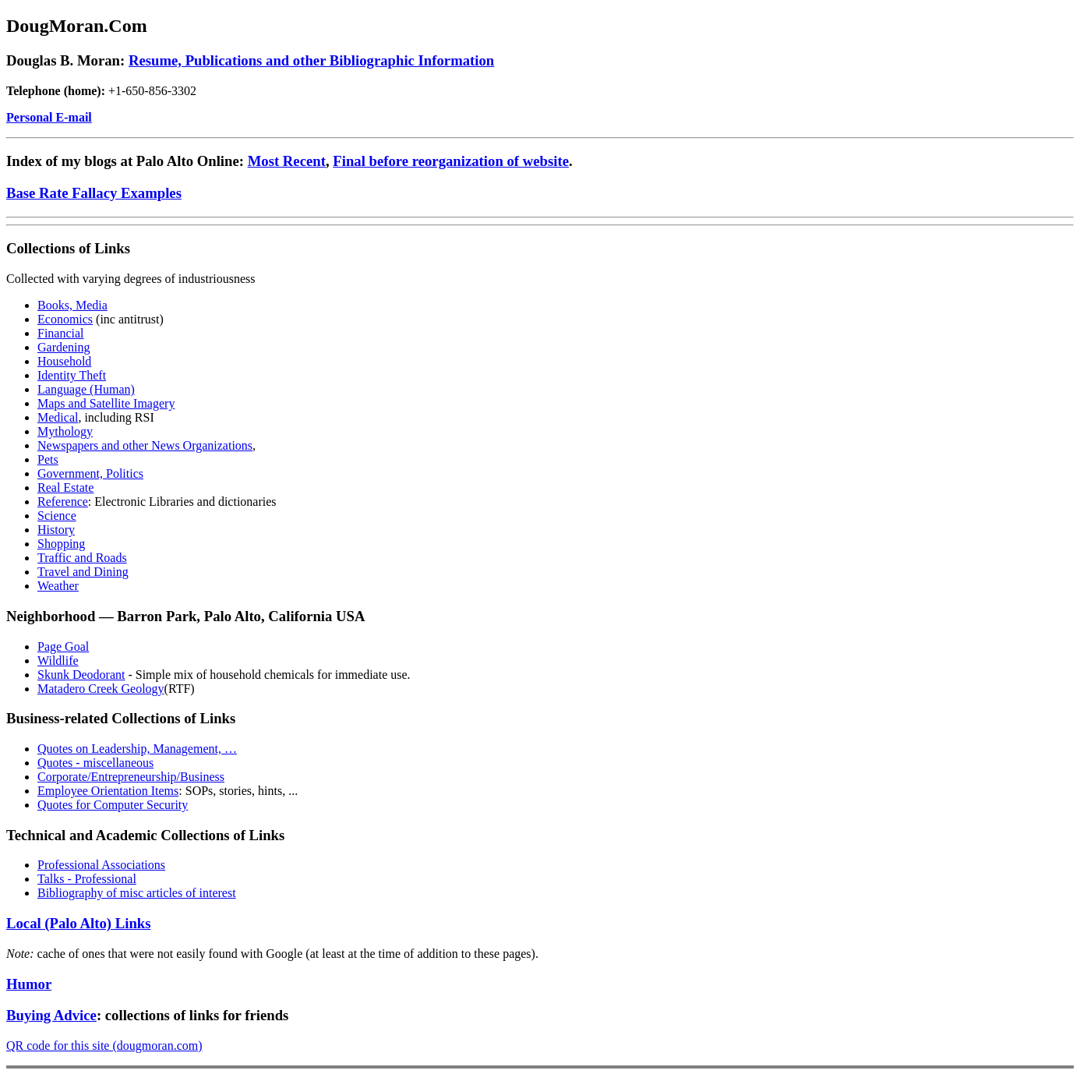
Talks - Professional (86, 878)
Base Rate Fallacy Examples (94, 193)
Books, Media (72, 305)
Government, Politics (90, 473)
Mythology (65, 431)
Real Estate (65, 487)
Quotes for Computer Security (112, 804)
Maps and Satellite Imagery (106, 403)
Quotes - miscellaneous (95, 762)
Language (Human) (86, 389)
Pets (47, 459)
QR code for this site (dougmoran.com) (104, 1045)
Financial (60, 333)
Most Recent (287, 161)
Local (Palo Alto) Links (78, 923)
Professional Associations (101, 864)
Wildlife (58, 660)
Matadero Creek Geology (100, 688)
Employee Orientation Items (107, 790)
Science (56, 515)
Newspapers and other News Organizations (144, 445)
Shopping (61, 543)
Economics (65, 319)
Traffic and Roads (82, 557)
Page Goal (63, 646)
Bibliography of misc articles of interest (136, 892)
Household (64, 361)
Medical (57, 417)
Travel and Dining (83, 571)
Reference (62, 501)
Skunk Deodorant (81, 674)
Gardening (63, 347)
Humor (28, 984)
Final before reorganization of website (451, 161)
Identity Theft (71, 375)
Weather (58, 585)
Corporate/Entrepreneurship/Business (130, 776)
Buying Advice (51, 1015)
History (56, 529)
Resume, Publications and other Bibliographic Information (311, 60)
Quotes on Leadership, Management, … (137, 748)
